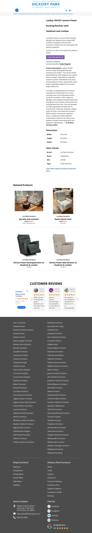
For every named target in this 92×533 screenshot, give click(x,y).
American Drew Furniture (23, 330)
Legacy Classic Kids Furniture (24, 402)
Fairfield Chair (52, 330)
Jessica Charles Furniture (57, 373)
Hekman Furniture (54, 359)
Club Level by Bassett (21, 370)
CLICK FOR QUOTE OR (55, 57)
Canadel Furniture (20, 352)
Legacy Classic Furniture (22, 399)
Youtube (55, 516)
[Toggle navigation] (17, 10)
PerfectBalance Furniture (57, 384)
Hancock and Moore (55, 355)
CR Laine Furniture (20, 373)
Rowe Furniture (53, 391)
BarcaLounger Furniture (22, 341)
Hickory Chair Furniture (56, 362)
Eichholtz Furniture (54, 323)
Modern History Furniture (23, 424)
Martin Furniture (19, 417)
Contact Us (51, 478)
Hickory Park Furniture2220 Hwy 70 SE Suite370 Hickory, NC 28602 (26, 508)
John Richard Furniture (56, 377)
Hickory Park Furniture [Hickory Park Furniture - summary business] (20, 295)
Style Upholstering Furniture (58, 413)
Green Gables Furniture (56, 348)
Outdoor (16, 485)
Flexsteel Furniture (54, 334)
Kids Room (17, 482)
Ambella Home (19, 326)
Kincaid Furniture (20, 388)
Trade (49, 471)
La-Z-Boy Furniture (29, 216)
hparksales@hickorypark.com (28, 514)
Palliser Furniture (20, 439)
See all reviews (21, 307)
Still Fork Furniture (54, 410)
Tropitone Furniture (55, 424)
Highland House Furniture (57, 366)
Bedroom (17, 467)
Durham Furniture (20, 381)
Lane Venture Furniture (22, 395)
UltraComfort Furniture (56, 428)
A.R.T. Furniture (19, 323)
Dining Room (18, 474)
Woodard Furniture (55, 453)
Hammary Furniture (55, 352)
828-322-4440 (22, 518)
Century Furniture (20, 359)
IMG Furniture (53, 370)
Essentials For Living (55, 326)
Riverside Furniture (55, 388)
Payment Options (54, 489)
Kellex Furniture (19, 384)
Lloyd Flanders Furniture (23, 406)
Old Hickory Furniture (21, 435)
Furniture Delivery (53, 62)
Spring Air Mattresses (55, 406)
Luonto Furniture (20, 410)
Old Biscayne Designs (21, 431)
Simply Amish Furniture (56, 395)
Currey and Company (21, 377)
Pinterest (54, 520)
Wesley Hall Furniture (55, 442)
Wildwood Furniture (55, 449)
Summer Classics (54, 417)
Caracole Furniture (20, 355)
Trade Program (65, 64)
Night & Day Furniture (22, 428)
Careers (50, 474)
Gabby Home (52, 344)
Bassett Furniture (20, 348)
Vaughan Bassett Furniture (58, 435)
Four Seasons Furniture (56, 337)
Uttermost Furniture (55, 431)
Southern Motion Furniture (58, 402)
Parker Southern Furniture (23, 442)
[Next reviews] (77, 299)
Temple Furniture (54, 420)
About (49, 467)
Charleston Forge (20, 362)
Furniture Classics (54, 341)
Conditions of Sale (54, 492)
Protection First (53, 485)
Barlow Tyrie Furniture (22, 344)
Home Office (18, 478)
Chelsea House (19, 366)
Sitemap (50, 496)
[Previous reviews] (31, 299)
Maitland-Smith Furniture (23, 413)
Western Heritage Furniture (58, 446)
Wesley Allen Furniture (56, 439)
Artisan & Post (18, 334)
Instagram (55, 511)
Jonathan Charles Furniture (58, 381)
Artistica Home (19, 337)
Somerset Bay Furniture (56, 399)
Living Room (18, 471)
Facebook (55, 506)
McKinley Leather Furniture (24, 420)
